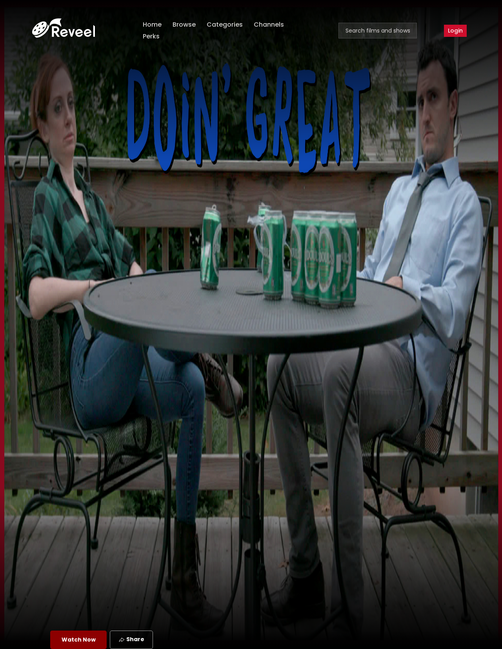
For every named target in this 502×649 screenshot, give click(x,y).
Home (152, 24)
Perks (151, 36)
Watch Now (79, 640)
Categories (225, 24)
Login (455, 31)
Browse (184, 24)
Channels (269, 24)
